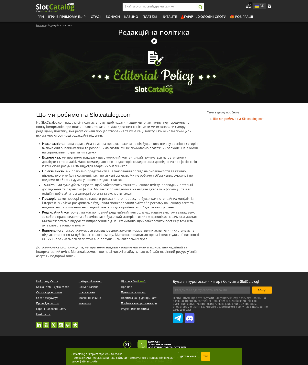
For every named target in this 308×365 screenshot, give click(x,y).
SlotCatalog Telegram (178, 316)
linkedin (39, 323)
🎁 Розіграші (241, 17)
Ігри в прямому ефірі (67, 17)
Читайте (169, 17)
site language (256, 5)
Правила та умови (133, 292)
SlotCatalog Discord (189, 316)
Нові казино (87, 292)
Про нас (126, 286)
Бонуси (113, 17)
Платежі (149, 17)
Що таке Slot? (133, 281)
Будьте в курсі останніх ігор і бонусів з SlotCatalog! (216, 282)
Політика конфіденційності (139, 297)
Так (206, 356)
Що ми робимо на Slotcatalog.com (238, 118)
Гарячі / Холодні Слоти (205, 17)
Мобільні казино (90, 297)
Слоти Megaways (47, 297)
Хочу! (262, 290)
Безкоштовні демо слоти (52, 286)
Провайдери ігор (47, 303)
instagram (61, 323)
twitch (68, 323)
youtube (46, 323)
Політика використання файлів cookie (146, 303)
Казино (131, 17)
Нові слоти (43, 314)
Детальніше (188, 356)
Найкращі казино (90, 281)
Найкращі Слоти (47, 281)
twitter (54, 323)
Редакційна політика (135, 308)
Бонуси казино (88, 286)
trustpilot (75, 323)
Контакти (85, 303)
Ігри (40, 17)
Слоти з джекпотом (49, 292)
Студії (96, 17)
